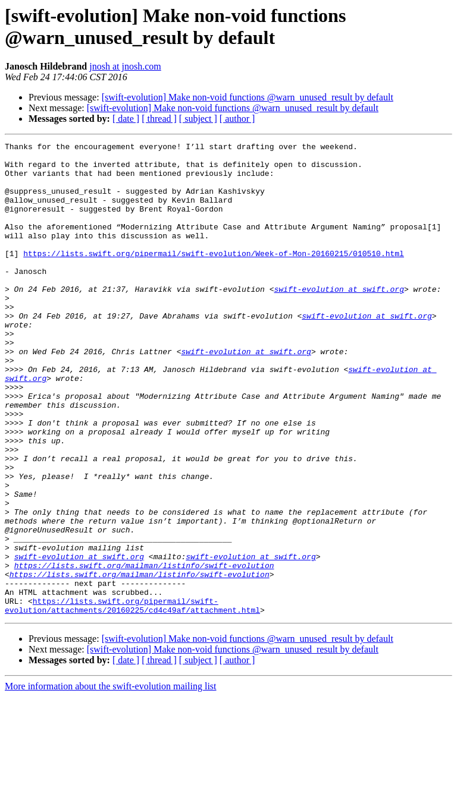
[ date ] (125, 119)
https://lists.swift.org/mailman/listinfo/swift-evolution (144, 650)
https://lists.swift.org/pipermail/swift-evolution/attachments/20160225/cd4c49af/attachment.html (132, 699)
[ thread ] (159, 119)
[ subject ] (198, 119)
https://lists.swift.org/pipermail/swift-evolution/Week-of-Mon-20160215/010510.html (213, 276)
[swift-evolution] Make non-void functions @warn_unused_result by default (247, 97)
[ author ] (237, 119)
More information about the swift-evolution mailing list (111, 781)
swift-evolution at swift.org (338, 319)
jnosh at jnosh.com (125, 66)
